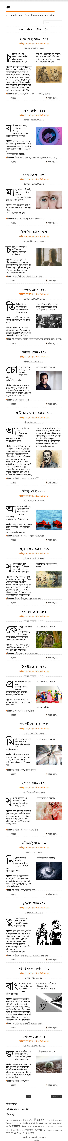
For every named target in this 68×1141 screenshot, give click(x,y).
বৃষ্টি (28, 1127)
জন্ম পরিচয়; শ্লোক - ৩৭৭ (34, 724)
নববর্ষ (56, 1120)
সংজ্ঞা (52, 1130)
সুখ (12, 1133)
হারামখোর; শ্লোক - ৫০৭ (34, 39)
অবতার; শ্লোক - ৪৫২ (34, 352)
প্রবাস (41, 1123)
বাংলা (22, 1023)
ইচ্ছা (20, 1120)
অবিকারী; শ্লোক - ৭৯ (34, 843)
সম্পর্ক (40, 599)
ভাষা (48, 1127)
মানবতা (59, 1127)
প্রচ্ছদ (21, 29)
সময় (56, 1130)
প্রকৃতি (39, 158)
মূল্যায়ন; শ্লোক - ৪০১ (34, 612)
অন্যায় (15, 1120)
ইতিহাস (25, 339)
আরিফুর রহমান (41, 62)
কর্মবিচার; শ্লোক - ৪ (34, 1036)
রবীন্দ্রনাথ (18, 1130)
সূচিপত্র (29, 29)
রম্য (23, 1130)
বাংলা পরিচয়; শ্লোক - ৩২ (34, 968)
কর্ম (11, 1067)
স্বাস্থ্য (28, 1133)
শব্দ (8, 7)
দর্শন (21, 158)
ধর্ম (16, 94)
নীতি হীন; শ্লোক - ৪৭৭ (34, 232)
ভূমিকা (38, 29)
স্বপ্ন (20, 1133)
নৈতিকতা (21, 94)
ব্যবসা (32, 1127)
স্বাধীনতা (25, 328)
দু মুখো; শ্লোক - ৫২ (34, 903)
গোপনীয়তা (26, 1138)
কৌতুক (23, 270)
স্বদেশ (53, 339)
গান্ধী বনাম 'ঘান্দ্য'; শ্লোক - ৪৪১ (34, 413)
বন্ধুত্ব (30, 599)
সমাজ (60, 1130)
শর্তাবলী (34, 1138)
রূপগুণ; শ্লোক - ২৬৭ (34, 783)
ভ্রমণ (52, 1127)
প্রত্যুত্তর (13, 98)
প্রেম (49, 1123)
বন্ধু (26, 599)
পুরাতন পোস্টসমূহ (56, 1096)
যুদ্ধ (41, 339)
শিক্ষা (32, 711)
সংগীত (48, 1130)
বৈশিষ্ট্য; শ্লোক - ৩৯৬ (34, 667)
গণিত (30, 1120)
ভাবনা (51, 158)
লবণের (15, 876)
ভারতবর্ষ (43, 1127)
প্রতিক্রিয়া (34, 94)
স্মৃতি (32, 1133)
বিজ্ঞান (37, 219)
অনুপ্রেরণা (18, 339)
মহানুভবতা (16, 700)
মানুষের (9, 391)
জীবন (17, 158)
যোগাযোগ (42, 1138)
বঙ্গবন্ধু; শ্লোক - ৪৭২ (34, 289)
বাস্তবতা (47, 94)
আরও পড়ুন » (52, 98)
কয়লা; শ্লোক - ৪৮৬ (34, 110)
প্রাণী (32, 219)
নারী (60, 1120)
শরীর (35, 1130)
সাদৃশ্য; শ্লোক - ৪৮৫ (34, 174)
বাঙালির (16, 1002)
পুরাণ (19, 1123)
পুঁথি (46, 29)
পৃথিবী (22, 219)
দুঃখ (16, 276)
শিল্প (43, 1130)
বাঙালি (40, 94)
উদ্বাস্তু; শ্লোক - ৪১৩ (34, 491)
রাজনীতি (47, 339)
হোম (28, 1096)
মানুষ (56, 158)
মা (55, 1127)
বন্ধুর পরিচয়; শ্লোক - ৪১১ (34, 549)
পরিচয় (27, 94)
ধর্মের (45, 54)
